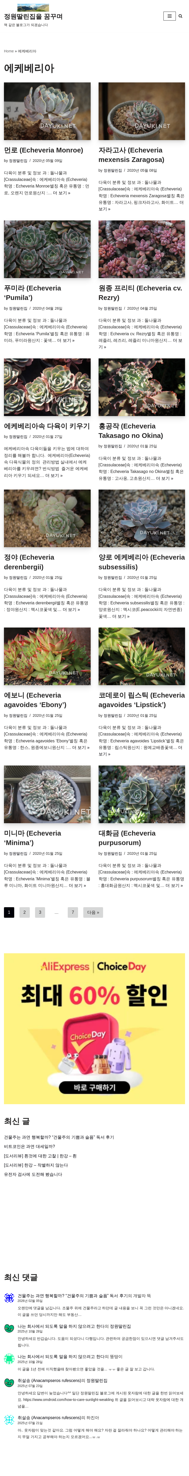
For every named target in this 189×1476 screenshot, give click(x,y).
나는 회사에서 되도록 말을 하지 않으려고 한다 (61, 1329)
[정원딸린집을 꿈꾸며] (33, 16)
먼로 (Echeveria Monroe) (43, 150)
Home (9, 51)
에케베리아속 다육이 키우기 (47, 427)
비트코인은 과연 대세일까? (29, 1149)
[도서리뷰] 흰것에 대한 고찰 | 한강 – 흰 (40, 1158)
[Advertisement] (94, 1228)
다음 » (93, 914)
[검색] (180, 16)
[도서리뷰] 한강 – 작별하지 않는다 (36, 1168)
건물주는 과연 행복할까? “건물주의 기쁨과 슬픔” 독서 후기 (59, 1139)
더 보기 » (62, 193)
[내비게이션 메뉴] (169, 16)
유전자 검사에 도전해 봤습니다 (33, 1177)
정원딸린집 (18, 161)
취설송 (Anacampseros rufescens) (50, 1384)
